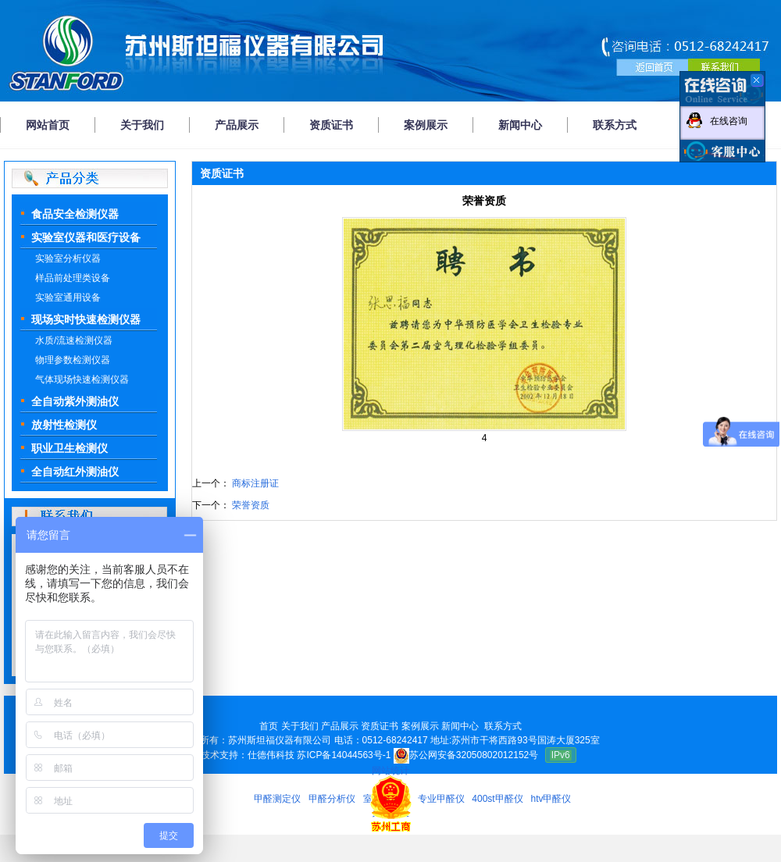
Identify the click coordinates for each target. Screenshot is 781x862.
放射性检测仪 (64, 425)
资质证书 (331, 125)
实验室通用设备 (68, 297)
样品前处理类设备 (72, 277)
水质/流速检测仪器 (73, 340)
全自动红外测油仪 (75, 471)
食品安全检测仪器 (75, 214)
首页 (268, 726)
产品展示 (237, 125)
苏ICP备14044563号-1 (343, 755)
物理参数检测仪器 (72, 359)
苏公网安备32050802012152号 (466, 755)
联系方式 (615, 125)
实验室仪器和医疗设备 (86, 237)
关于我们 (142, 125)
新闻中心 (520, 125)
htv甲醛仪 (550, 798)
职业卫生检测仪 (69, 448)
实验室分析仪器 (68, 258)
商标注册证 (254, 483)
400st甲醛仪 (497, 798)
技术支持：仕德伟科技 (247, 755)
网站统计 (390, 770)
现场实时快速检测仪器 (86, 319)
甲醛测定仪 (277, 798)
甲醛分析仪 (331, 798)
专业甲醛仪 (441, 798)
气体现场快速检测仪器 (82, 379)
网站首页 (48, 125)
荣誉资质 (249, 505)
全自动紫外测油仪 (75, 401)
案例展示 (426, 125)
